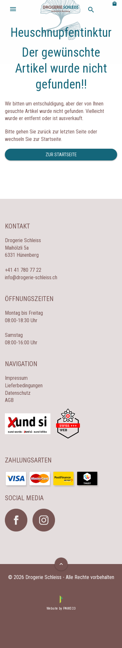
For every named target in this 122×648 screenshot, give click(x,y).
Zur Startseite (61, 154)
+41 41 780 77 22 (23, 270)
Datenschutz (18, 393)
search (91, 10)
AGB (9, 400)
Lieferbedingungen (24, 385)
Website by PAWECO (61, 608)
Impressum (16, 378)
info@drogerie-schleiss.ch (31, 277)
